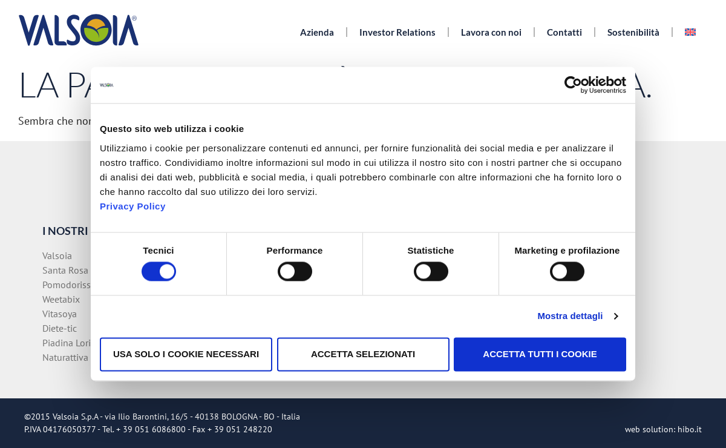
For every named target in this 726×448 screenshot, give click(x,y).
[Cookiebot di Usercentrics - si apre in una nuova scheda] (573, 85)
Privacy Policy (133, 206)
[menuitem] (690, 32)
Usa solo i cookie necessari (186, 354)
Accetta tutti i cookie (540, 354)
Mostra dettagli (570, 316)
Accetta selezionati (363, 354)
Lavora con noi (491, 32)
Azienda (317, 32)
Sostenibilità (633, 32)
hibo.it (690, 429)
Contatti (564, 32)
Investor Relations (397, 32)
